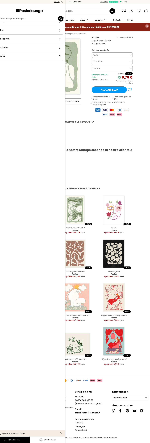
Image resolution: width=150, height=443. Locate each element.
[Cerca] (112, 11)
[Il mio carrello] (146, 11)
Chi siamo (6, 396)
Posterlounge (24, 33)
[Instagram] (113, 410)
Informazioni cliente (84, 419)
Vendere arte (8, 413)
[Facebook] (120, 410)
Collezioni (6, 404)
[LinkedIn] (141, 410)
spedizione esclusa (129, 82)
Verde (43, 33)
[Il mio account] (131, 11)
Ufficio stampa (9, 410)
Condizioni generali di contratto (17, 420)
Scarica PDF (26, 144)
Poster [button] (96, 55)
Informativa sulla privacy (13, 423)
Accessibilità (81, 430)
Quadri (35, 33)
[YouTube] (134, 410)
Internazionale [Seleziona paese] (119, 397)
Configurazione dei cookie (14, 427)
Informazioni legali (10, 431)
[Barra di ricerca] (77, 11)
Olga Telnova (54, 33)
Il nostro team (8, 400)
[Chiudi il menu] (139, 11)
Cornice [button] (96, 68)
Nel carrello (109, 89)
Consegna (80, 426)
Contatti (79, 422)
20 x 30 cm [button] (98, 61)
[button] (124, 10)
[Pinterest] (127, 410)
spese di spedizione (61, 437)
